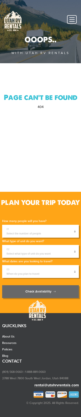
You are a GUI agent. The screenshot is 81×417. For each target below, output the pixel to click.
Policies (7, 349)
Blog (5, 355)
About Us (8, 336)
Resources (9, 343)
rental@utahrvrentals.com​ (56, 385)
